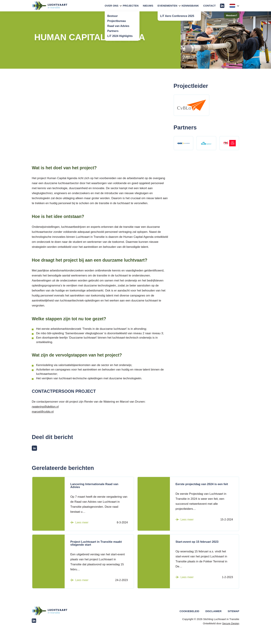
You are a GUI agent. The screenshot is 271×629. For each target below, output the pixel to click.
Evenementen (167, 5)
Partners (113, 31)
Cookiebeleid (189, 611)
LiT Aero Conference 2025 (177, 15)
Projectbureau (116, 20)
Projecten (131, 5)
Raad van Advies (118, 26)
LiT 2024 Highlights (120, 36)
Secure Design (230, 623)
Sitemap (233, 611)
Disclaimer (213, 611)
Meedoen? (231, 15)
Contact (209, 5)
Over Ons (111, 5)
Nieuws (148, 5)
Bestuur (112, 15)
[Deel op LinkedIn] (34, 448)
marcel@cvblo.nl (43, 411)
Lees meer (79, 522)
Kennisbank (190, 5)
